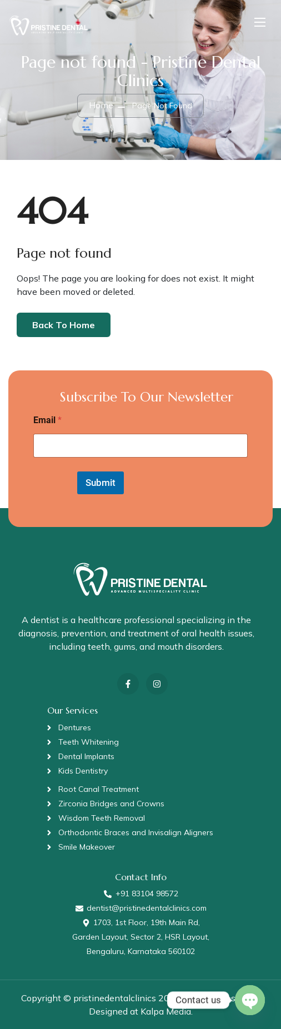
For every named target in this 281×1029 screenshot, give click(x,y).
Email (47, 420)
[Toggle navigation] (258, 21)
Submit (101, 482)
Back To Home (63, 324)
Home (101, 105)
